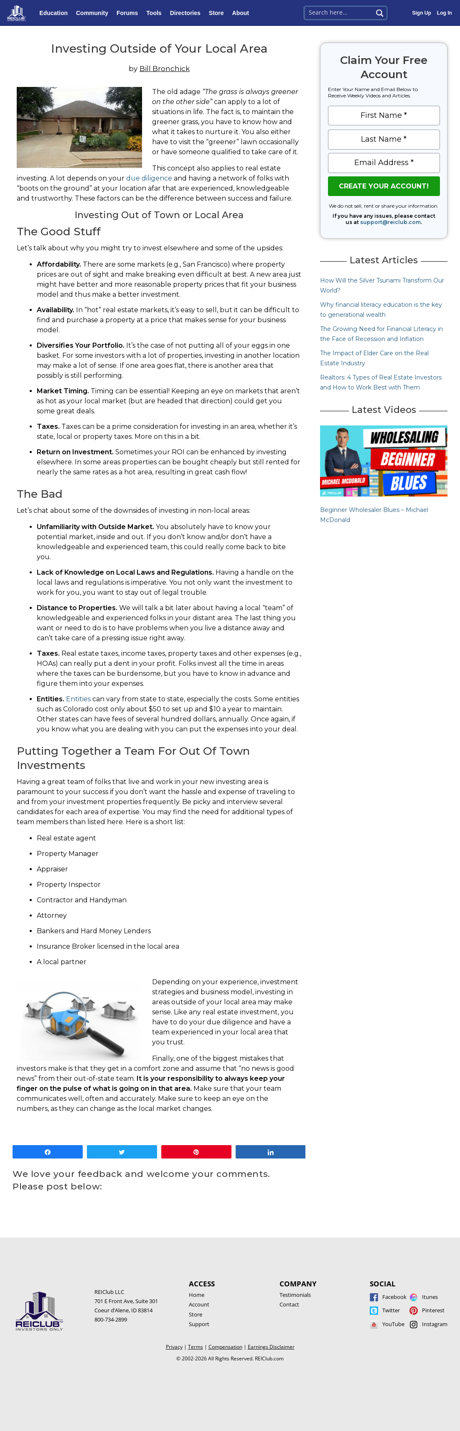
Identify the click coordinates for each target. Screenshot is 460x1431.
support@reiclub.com (390, 222)
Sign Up (421, 13)
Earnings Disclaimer (271, 1346)
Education (55, 13)
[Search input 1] (339, 12)
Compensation (225, 1346)
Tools (155, 13)
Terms (195, 1346)
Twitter (391, 1310)
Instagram (434, 1324)
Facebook (394, 1297)
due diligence (149, 178)
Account (199, 1304)
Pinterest (433, 1310)
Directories (187, 13)
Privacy (174, 1346)
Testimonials (295, 1295)
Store (218, 13)
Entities (78, 699)
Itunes (430, 1297)
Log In (444, 13)
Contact (289, 1304)
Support (199, 1324)
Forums (129, 13)
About (242, 13)
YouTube (393, 1324)
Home (196, 1295)
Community (94, 13)
